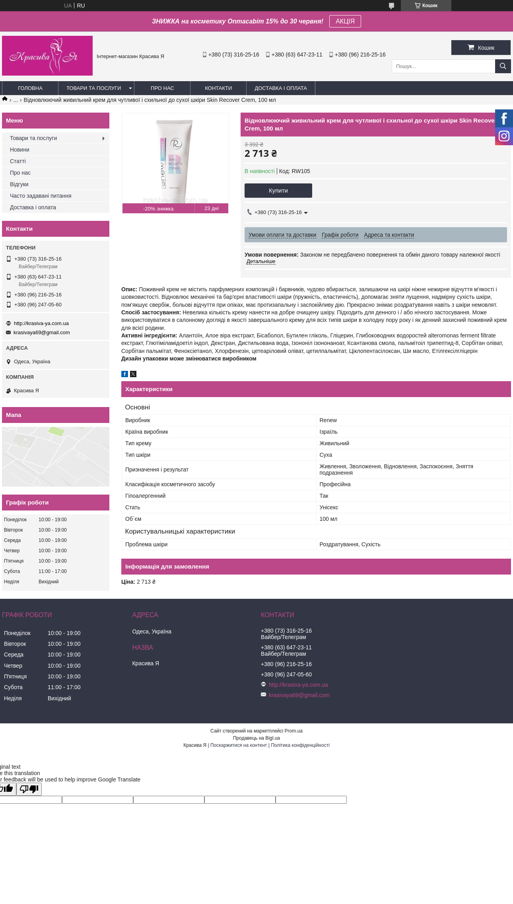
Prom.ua (294, 731)
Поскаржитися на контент (238, 745)
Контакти (218, 88)
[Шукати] (503, 66)
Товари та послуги (93, 88)
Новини (19, 149)
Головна (30, 88)
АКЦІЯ (345, 21)
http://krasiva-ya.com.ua (41, 323)
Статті (18, 161)
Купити (278, 190)
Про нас (162, 88)
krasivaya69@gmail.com (42, 332)
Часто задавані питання (41, 196)
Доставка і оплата (281, 88)
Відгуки (19, 184)
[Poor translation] (29, 789)
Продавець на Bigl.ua (256, 738)
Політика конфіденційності (300, 745)
